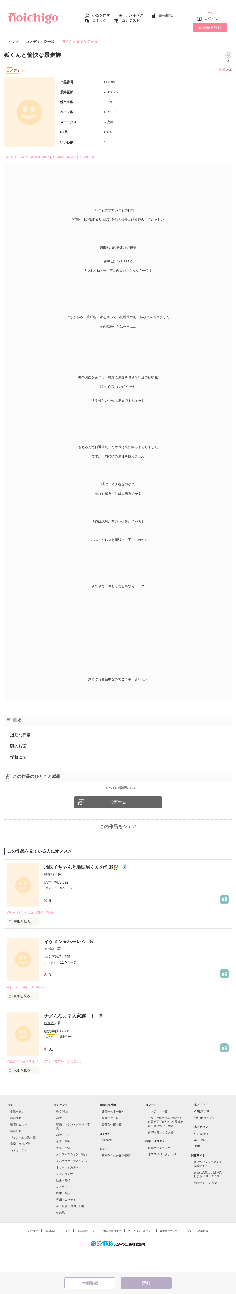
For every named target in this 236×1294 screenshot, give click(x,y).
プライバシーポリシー (140, 1254)
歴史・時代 (63, 1203)
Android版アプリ (204, 1141)
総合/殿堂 (62, 1134)
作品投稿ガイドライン (57, 1254)
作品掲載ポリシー (87, 1254)
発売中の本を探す (113, 1134)
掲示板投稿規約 (112, 1254)
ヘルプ (188, 1254)
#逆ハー (45, 1010)
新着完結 (15, 1141)
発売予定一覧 (110, 1141)
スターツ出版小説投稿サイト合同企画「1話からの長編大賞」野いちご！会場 (166, 1145)
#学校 (11, 935)
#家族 (11, 1085)
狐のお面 (18, 744)
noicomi (107, 1163)
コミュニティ (18, 1173)
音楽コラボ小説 (20, 1167)
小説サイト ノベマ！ (207, 1206)
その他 (60, 1236)
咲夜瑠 (49, 897)
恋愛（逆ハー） (66, 1158)
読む (146, 1283)
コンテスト (131, 18)
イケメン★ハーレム (65, 964)
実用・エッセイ (66, 1222)
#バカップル (27, 935)
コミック (99, 18)
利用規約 (33, 1254)
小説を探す (101, 13)
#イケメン (15, 154)
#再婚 (22, 1085)
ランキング (134, 13)
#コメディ (47, 1085)
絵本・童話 (63, 1216)
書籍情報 (166, 13)
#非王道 (118, 154)
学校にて (18, 755)
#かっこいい (81, 1085)
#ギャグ (31, 1010)
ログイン (211, 15)
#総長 (31, 154)
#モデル (64, 1085)
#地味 (54, 935)
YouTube (199, 1163)
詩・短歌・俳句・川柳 (70, 1229)
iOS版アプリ (201, 1134)
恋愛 (59, 1141)
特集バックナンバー (160, 1171)
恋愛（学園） (64, 1164)
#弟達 (33, 1085)
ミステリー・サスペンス (71, 1184)
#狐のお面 (63, 154)
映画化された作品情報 (116, 1178)
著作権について (169, 1254)
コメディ (61, 1209)
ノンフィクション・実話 (71, 1177)
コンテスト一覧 (158, 1134)
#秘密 (80, 154)
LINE (197, 1169)
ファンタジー (64, 1196)
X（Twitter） (201, 1156)
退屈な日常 (20, 733)
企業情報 (203, 1254)
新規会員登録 (209, 23)
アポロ (49, 971)
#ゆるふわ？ (98, 154)
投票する (118, 824)
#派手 (43, 935)
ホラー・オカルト (67, 1190)
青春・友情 (63, 1171)
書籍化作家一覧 (112, 1147)
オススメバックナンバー (163, 1177)
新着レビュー (18, 1147)
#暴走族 (45, 154)
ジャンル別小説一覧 (23, 1160)
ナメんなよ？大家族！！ (70, 1039)
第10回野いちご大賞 (160, 1155)
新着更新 (15, 1154)
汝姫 (222, 66)
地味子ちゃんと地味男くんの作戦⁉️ (82, 889)
